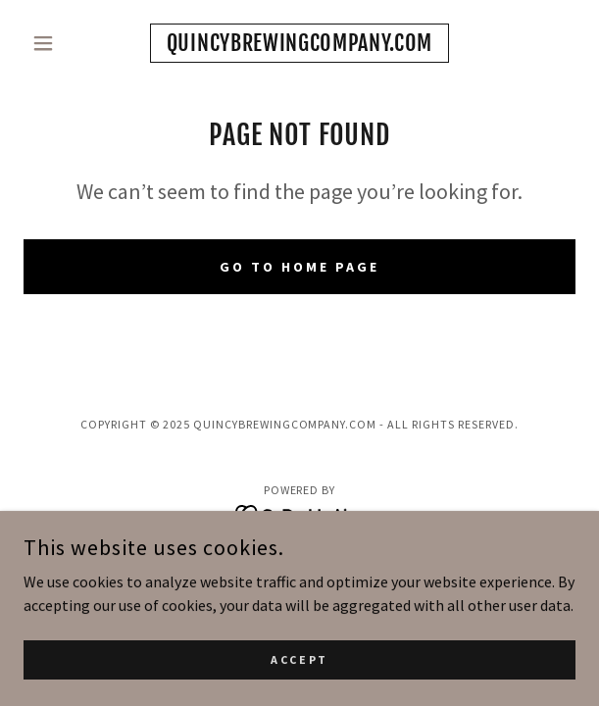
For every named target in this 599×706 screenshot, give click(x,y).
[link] (299, 43)
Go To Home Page (299, 267)
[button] (65, 43)
